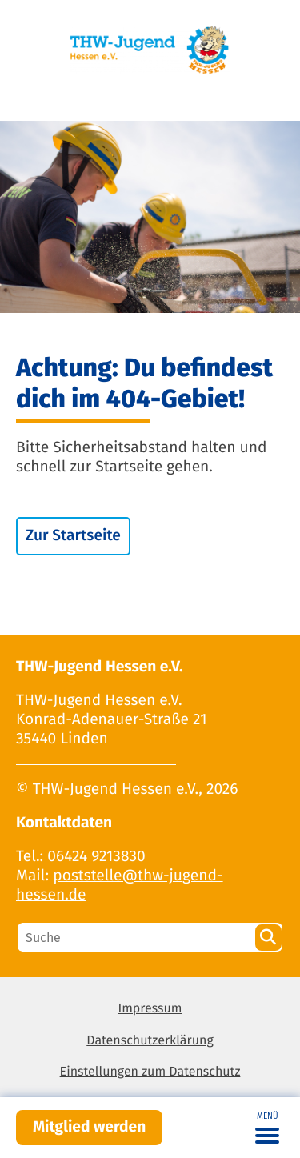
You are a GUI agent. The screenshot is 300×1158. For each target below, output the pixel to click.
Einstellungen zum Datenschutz (150, 1072)
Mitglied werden (89, 1127)
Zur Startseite (73, 536)
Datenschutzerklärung (150, 1040)
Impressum (150, 1008)
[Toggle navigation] (267, 1127)
